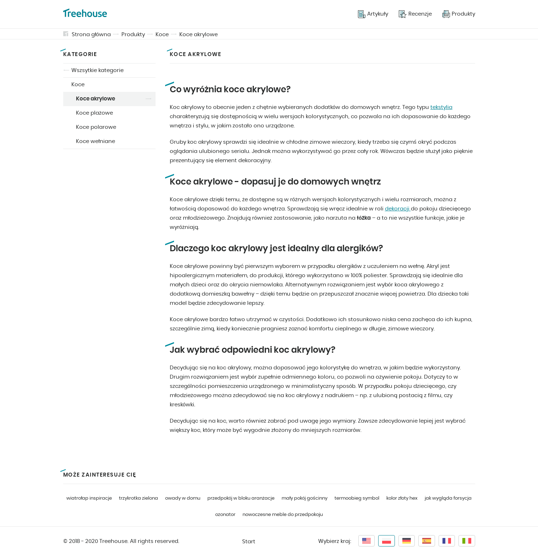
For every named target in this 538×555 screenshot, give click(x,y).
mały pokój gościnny (304, 498)
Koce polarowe (96, 127)
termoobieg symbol (357, 498)
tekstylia (441, 107)
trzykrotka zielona (138, 498)
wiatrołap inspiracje (89, 498)
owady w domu (182, 498)
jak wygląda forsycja (448, 498)
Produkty (133, 34)
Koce (162, 34)
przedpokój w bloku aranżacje (241, 498)
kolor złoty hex (402, 498)
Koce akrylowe (198, 34)
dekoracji (398, 208)
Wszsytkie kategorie (97, 70)
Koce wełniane (95, 141)
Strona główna (91, 34)
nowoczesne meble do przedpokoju (283, 514)
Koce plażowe (94, 113)
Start (248, 541)
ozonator (225, 514)
